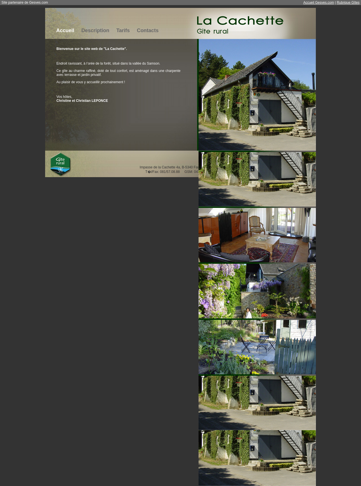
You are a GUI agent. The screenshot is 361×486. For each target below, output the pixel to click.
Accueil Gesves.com (318, 3)
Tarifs (123, 30)
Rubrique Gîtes (348, 3)
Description (95, 30)
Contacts (147, 30)
